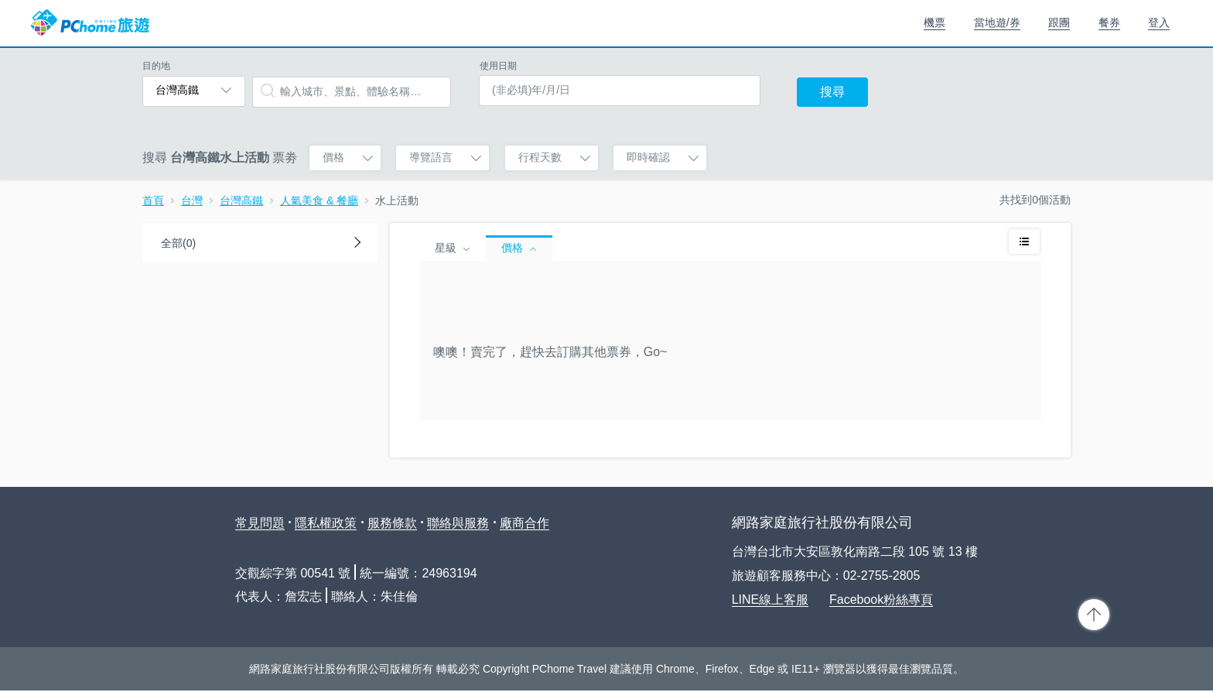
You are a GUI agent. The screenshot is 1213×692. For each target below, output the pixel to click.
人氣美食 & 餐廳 (319, 200)
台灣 (192, 200)
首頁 (153, 200)
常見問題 (260, 522)
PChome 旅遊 (90, 23)
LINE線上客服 (770, 599)
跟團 (1059, 22)
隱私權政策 (326, 522)
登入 (1159, 22)
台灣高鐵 (241, 200)
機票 (934, 22)
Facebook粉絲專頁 (881, 599)
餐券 (1109, 22)
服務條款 (392, 522)
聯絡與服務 (458, 522)
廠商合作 (524, 522)
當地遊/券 (997, 22)
